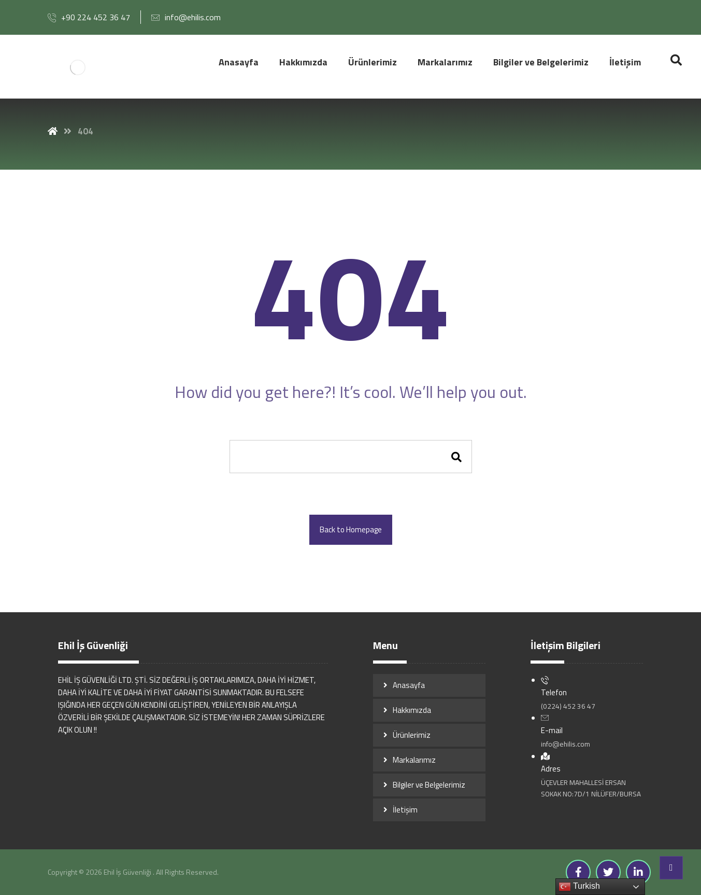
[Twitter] (608, 872)
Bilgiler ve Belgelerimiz (429, 785)
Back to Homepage (351, 529)
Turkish (579, 886)
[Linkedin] (638, 872)
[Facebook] (578, 872)
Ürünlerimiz (412, 735)
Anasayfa (409, 685)
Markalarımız (414, 760)
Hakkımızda (412, 710)
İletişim (405, 810)
